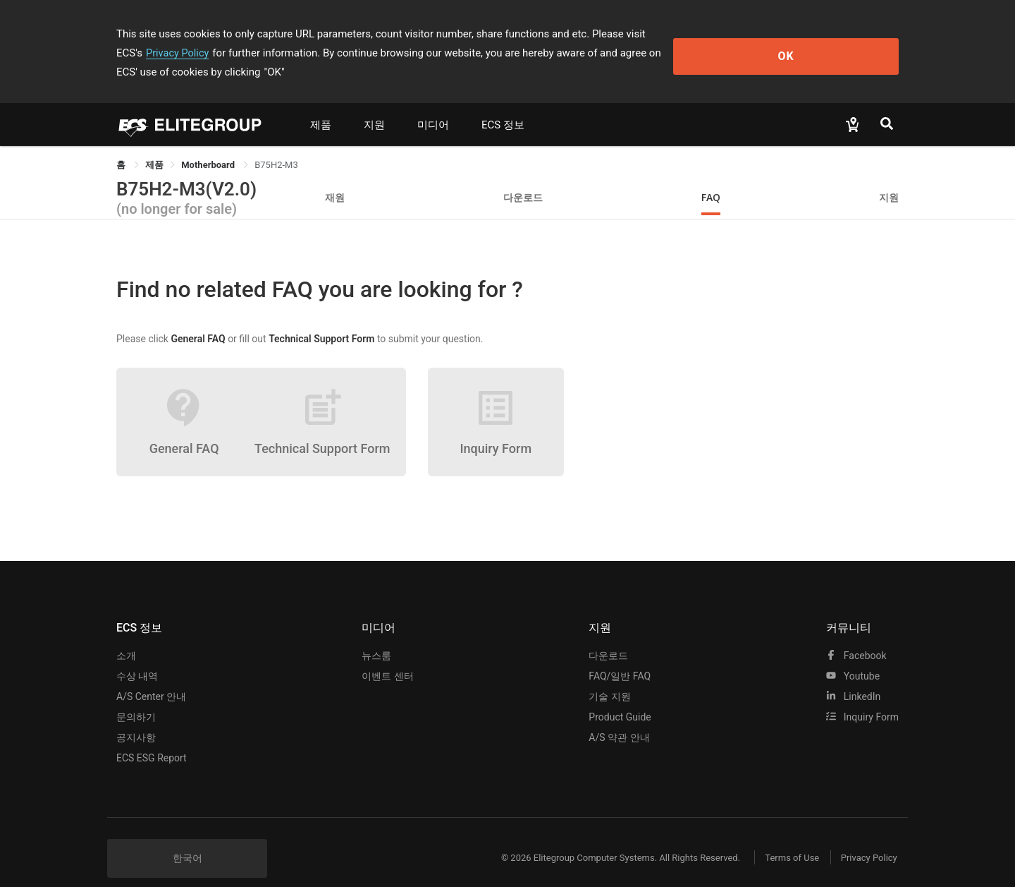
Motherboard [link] (209, 145)
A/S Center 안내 (151, 677)
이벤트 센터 (387, 657)
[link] (154, 145)
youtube (853, 657)
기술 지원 (609, 677)
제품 (320, 105)
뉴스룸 (376, 636)
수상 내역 (137, 657)
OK (841, 43)
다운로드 (523, 178)
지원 (374, 105)
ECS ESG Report (151, 738)
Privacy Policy (709, 34)
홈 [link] (122, 145)
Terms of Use (782, 838)
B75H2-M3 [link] (276, 145)
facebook (856, 636)
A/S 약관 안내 (619, 718)
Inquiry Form (862, 698)
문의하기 (136, 698)
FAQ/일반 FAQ (620, 657)
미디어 (433, 105)
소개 (126, 636)
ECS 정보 (502, 105)
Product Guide (620, 698)
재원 (335, 178)
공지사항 (136, 718)
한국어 (187, 839)
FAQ (710, 178)
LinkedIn (853, 677)
